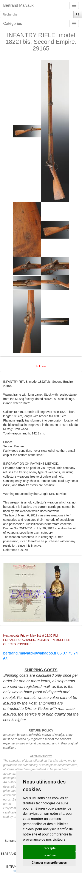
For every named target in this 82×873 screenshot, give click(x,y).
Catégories (12, 23)
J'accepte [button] (49, 848)
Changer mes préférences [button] (49, 862)
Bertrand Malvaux (18, 5)
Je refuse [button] (49, 855)
